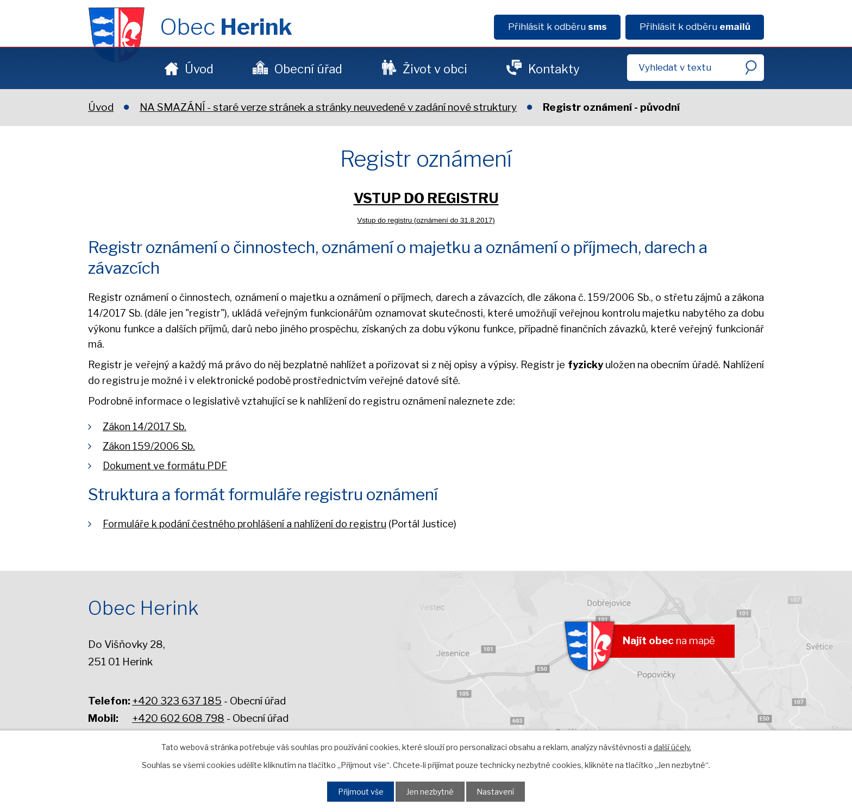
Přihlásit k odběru (557, 26)
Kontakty (554, 69)
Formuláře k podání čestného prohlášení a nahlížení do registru (244, 524)
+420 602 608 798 (178, 718)
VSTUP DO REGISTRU (426, 198)
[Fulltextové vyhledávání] (695, 67)
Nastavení (499, 791)
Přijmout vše (357, 791)
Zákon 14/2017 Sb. (144, 426)
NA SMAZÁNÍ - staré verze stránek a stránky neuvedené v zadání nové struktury (328, 107)
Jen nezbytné (430, 791)
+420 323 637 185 (177, 701)
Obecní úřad (308, 69)
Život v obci (435, 69)
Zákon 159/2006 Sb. (149, 446)
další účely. (672, 746)
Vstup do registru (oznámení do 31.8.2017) (425, 220)
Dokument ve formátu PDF (165, 465)
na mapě (665, 641)
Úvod (199, 69)
